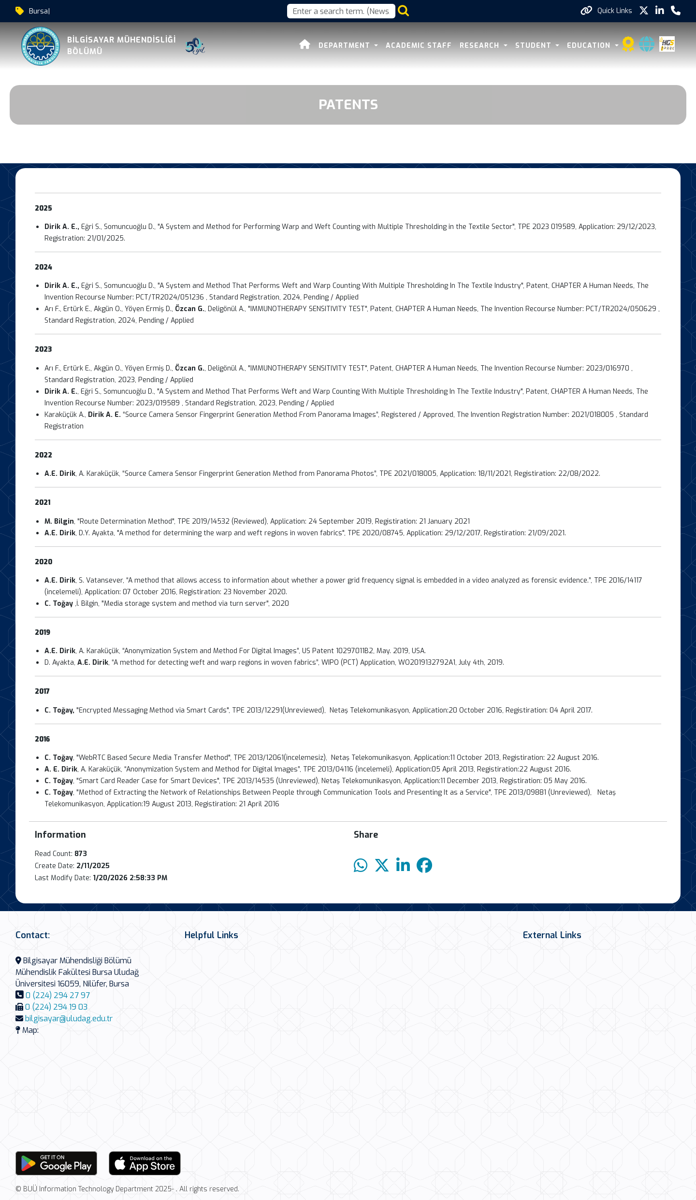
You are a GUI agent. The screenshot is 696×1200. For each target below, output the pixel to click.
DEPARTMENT (346, 45)
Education (590, 45)
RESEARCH (481, 45)
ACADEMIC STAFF (419, 45)
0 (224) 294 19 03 (56, 1007)
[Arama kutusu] (341, 11)
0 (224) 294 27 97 (58, 995)
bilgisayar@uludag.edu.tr (69, 1019)
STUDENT (534, 45)
